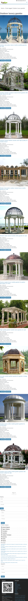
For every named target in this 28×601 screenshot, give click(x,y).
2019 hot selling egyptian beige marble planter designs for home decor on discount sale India (14, 554)
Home (16, 582)
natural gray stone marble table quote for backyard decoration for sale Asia (14, 557)
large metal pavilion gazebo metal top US (8, 558)
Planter (3, 540)
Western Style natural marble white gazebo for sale (13, 235)
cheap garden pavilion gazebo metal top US (8, 555)
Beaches (4, 536)
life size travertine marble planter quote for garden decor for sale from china (13, 561)
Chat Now (2, 60)
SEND (2, 508)
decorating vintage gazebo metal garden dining (9, 562)
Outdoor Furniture (6, 535)
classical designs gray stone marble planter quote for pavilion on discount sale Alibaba (14, 549)
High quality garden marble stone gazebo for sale (13, 329)
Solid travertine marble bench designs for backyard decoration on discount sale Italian (14, 545)
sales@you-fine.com (7, 596)
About (16, 583)
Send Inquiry (8, 60)
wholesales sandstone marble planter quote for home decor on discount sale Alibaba (13, 547)
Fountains (4, 531)
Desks (3, 538)
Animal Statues (5, 527)
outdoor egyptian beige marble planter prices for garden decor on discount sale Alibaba (14, 552)
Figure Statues (5, 529)
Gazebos (4, 533)
